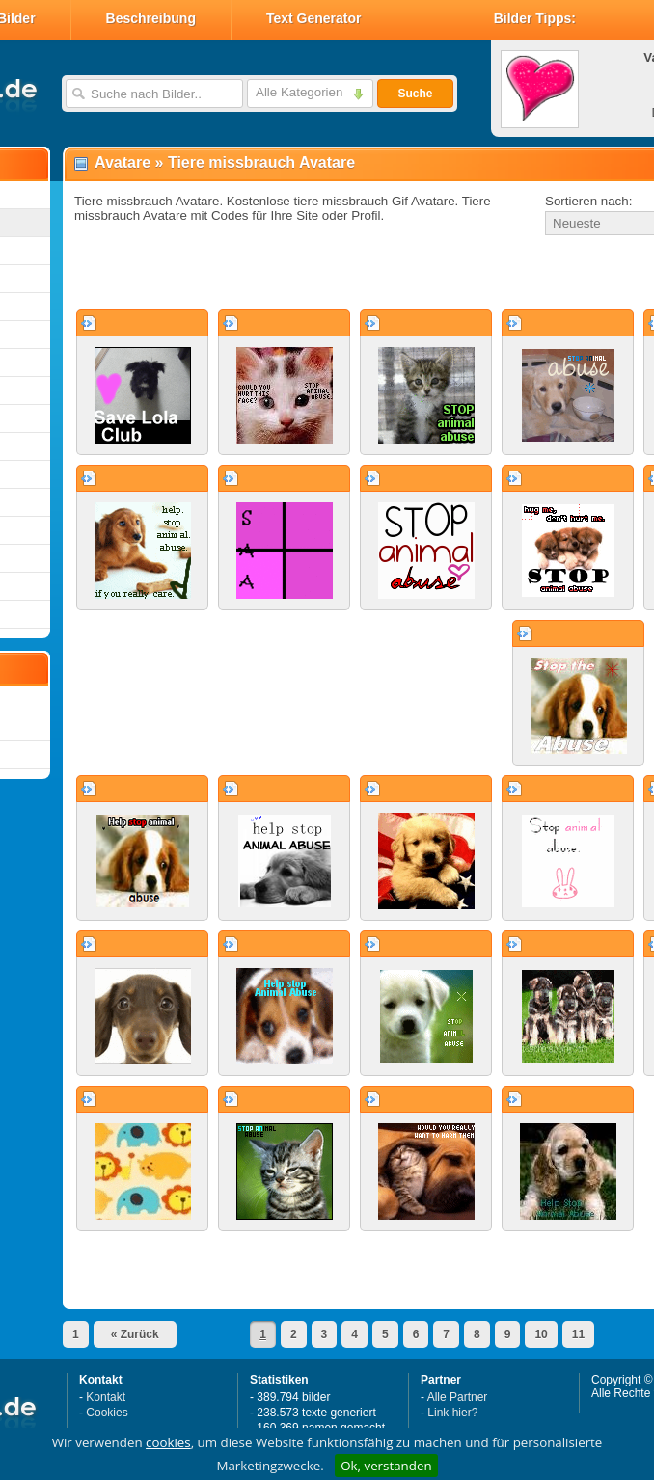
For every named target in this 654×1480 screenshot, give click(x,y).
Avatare (122, 162)
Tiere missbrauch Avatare (261, 162)
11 (578, 1334)
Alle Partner (457, 1397)
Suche (414, 93)
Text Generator (314, 18)
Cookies (106, 1412)
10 (540, 1334)
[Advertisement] (291, 274)
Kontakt (105, 1397)
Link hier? (452, 1412)
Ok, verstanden (386, 1465)
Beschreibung (151, 18)
